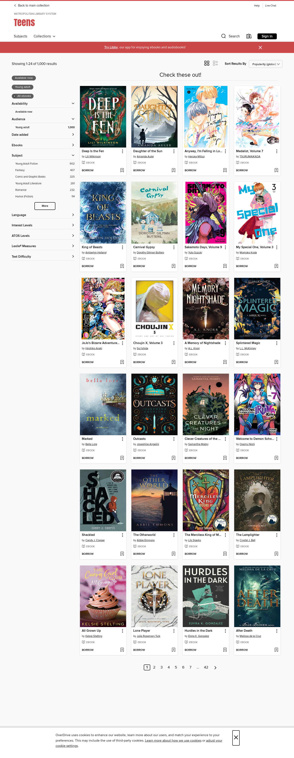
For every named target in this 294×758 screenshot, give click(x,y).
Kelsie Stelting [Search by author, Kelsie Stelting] (93, 636)
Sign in (267, 36)
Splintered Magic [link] (248, 343)
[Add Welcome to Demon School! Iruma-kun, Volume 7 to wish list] (276, 458)
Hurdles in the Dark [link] (198, 631)
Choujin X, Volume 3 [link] (148, 343)
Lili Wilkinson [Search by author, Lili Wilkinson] (93, 156)
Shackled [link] (88, 535)
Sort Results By (235, 64)
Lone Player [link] (141, 631)
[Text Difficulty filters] (43, 257)
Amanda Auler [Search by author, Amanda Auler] (145, 156)
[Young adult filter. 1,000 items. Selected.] (45, 127)
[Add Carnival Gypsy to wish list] (173, 266)
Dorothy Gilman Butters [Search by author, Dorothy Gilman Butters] (150, 252)
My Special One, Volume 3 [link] (254, 247)
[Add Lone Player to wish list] (173, 650)
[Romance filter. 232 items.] (45, 190)
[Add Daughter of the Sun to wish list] (173, 170)
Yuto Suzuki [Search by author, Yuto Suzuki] (195, 252)
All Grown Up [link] (91, 631)
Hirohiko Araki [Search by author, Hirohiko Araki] (93, 348)
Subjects (20, 36)
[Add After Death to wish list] (276, 650)
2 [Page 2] (154, 667)
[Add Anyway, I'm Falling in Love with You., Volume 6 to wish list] (224, 170)
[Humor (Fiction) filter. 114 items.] (45, 196)
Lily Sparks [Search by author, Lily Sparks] (194, 540)
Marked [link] (87, 439)
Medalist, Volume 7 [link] (249, 151)
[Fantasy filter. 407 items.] (45, 170)
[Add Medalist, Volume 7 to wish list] (276, 170)
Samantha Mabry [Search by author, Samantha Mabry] (198, 444)
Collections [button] (45, 36)
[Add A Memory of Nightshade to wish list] (224, 362)
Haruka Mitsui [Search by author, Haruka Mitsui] (196, 156)
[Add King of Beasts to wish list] (122, 266)
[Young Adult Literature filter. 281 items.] (45, 183)
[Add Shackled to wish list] (122, 554)
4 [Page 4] (169, 667)
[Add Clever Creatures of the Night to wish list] (224, 458)
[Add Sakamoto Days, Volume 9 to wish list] (224, 266)
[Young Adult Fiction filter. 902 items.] (45, 164)
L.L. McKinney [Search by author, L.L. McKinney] (248, 348)
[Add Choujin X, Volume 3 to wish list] (173, 362)
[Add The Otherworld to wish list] (173, 554)
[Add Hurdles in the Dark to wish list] (224, 650)
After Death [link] (244, 631)
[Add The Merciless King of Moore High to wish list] (224, 554)
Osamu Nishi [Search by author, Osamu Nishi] (247, 444)
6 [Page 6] (183, 667)
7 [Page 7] (190, 667)
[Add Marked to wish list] (122, 458)
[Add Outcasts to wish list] (173, 458)
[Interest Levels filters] (43, 225)
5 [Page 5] (176, 667)
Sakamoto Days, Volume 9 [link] (203, 247)
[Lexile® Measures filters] (43, 246)
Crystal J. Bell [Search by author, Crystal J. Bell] (247, 540)
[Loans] (249, 37)
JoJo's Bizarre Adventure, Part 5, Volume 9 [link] (101, 343)
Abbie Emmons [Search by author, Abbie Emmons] (146, 540)
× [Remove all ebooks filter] (15, 96)
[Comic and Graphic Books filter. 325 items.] (45, 177)
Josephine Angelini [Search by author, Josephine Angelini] (148, 444)
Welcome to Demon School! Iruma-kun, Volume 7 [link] (255, 439)
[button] (230, 37)
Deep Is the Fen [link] (93, 151)
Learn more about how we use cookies (173, 740)
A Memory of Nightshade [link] (202, 343)
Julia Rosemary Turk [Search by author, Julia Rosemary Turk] (148, 636)
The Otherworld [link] (144, 535)
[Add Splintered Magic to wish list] (276, 362)
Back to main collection (31, 6)
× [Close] (236, 738)
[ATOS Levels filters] (43, 236)
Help (257, 5)
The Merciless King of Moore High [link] (204, 535)
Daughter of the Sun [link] (147, 151)
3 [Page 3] (162, 667)
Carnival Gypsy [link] (144, 247)
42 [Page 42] (206, 667)
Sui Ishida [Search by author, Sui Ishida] (142, 348)
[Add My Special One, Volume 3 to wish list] (276, 266)
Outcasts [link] (139, 439)
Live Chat (270, 5)
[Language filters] (43, 215)
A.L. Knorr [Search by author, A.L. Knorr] (194, 348)
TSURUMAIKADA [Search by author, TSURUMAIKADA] (250, 156)
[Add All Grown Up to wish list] (122, 650)
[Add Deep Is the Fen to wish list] (122, 170)
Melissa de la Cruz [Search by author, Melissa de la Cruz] (250, 636)
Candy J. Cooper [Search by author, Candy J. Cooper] (95, 540)
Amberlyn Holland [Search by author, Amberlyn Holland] (95, 252)
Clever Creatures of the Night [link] (204, 439)
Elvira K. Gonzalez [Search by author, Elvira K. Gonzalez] (198, 636)
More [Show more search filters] (45, 206)
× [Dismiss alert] (260, 47)
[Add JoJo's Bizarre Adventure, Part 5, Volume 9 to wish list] (122, 362)
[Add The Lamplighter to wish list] (276, 554)
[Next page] (215, 667)
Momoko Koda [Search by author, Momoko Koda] (248, 252)
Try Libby (111, 47)
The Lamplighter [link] (247, 535)
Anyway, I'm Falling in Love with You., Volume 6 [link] (204, 151)
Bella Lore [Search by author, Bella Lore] (91, 444)
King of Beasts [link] (92, 247)
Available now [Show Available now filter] (23, 112)
